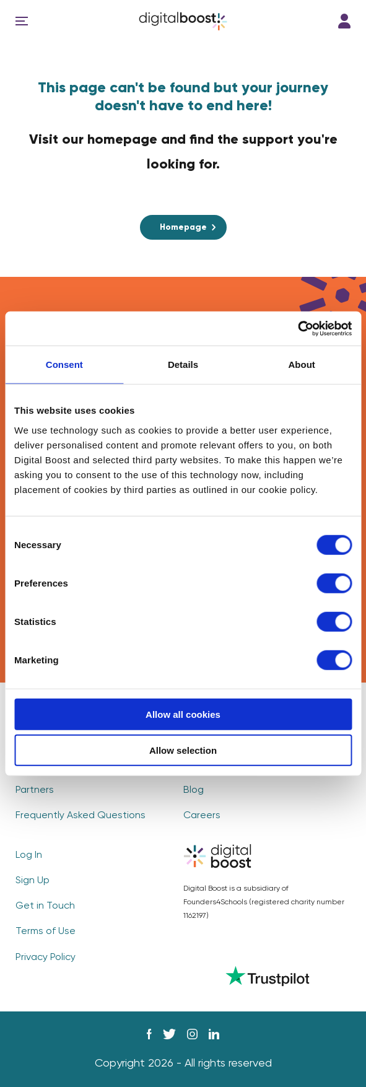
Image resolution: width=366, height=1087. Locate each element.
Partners (34, 790)
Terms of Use (45, 931)
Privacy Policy (45, 958)
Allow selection (183, 750)
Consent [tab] (64, 364)
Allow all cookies (183, 714)
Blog (193, 790)
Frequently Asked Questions (80, 816)
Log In (344, 21)
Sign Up (32, 881)
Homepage (183, 227)
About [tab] (302, 364)
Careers (201, 816)
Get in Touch (45, 906)
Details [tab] (183, 364)
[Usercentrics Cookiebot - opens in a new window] (297, 328)
